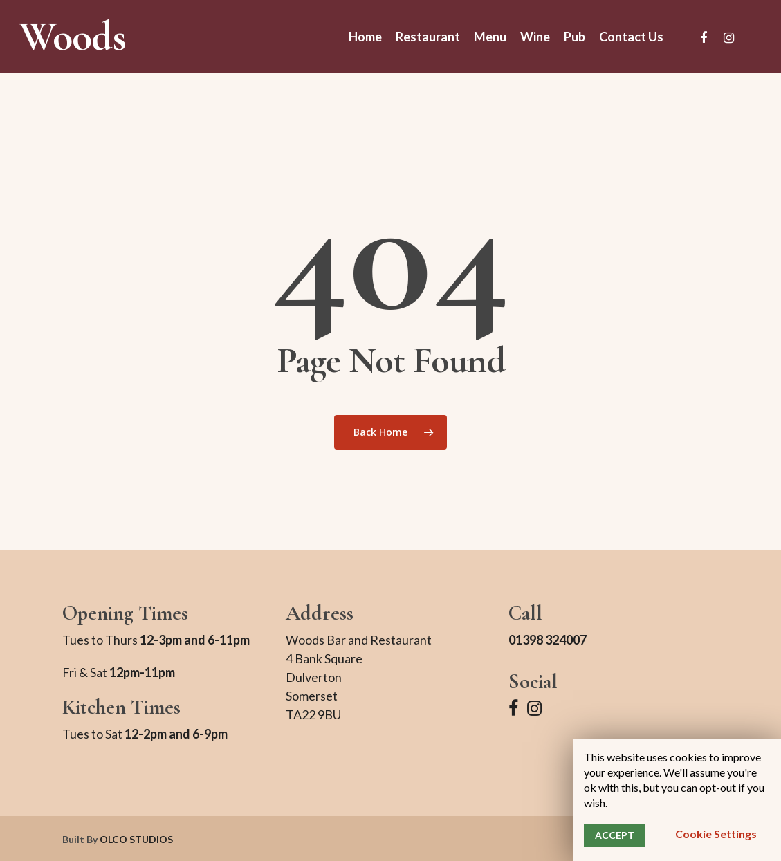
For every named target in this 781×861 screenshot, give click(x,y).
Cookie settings (716, 833)
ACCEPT (614, 835)
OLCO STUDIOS (136, 839)
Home (365, 36)
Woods (72, 36)
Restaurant (428, 36)
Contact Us (631, 36)
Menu (490, 36)
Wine (535, 36)
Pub (574, 36)
